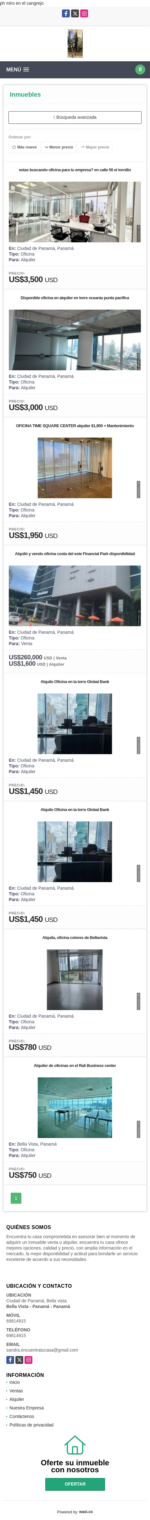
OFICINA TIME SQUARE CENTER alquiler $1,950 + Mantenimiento (75, 425)
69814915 (16, 1320)
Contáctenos (21, 1416)
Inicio (14, 1382)
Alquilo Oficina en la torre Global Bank (75, 681)
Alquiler (16, 1399)
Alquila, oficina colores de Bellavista (74, 937)
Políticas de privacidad (31, 1424)
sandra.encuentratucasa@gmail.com (42, 1350)
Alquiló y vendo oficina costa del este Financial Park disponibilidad (75, 553)
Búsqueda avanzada (75, 117)
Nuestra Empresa (26, 1407)
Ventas (16, 1390)
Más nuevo (24, 147)
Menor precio (59, 147)
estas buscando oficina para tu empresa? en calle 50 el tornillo (75, 169)
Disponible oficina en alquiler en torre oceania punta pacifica (75, 297)
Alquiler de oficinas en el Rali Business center (75, 1065)
